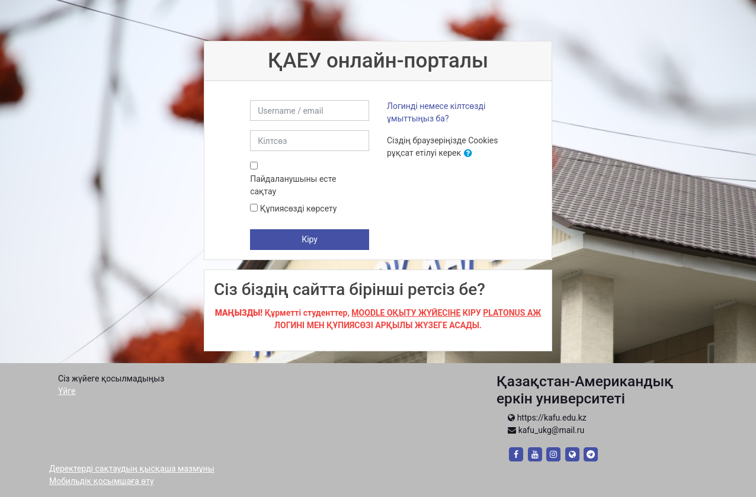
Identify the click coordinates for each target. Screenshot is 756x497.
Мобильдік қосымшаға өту (101, 481)
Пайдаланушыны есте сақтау (293, 185)
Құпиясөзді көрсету (298, 208)
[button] (470, 154)
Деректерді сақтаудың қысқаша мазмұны (131, 468)
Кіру (310, 239)
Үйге (66, 391)
